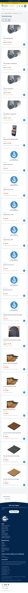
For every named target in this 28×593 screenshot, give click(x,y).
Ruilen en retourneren (5, 548)
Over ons (3, 546)
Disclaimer (3, 586)
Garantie (3, 543)
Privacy (7, 586)
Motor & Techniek (5, 527)
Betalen (3, 542)
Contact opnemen (14, 511)
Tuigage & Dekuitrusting (8, 13)
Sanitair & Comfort (5, 528)
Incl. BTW (12, 6)
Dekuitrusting (15, 13)
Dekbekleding (20, 13)
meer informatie (22, 3)
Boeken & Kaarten (5, 533)
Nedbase (6, 588)
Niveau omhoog (7, 498)
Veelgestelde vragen (5, 549)
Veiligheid (3, 531)
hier (21, 580)
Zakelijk (3, 551)
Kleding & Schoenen (5, 530)
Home (2, 13)
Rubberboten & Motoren (6, 537)
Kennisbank (3, 545)
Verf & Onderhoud (5, 534)
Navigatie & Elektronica (6, 525)
